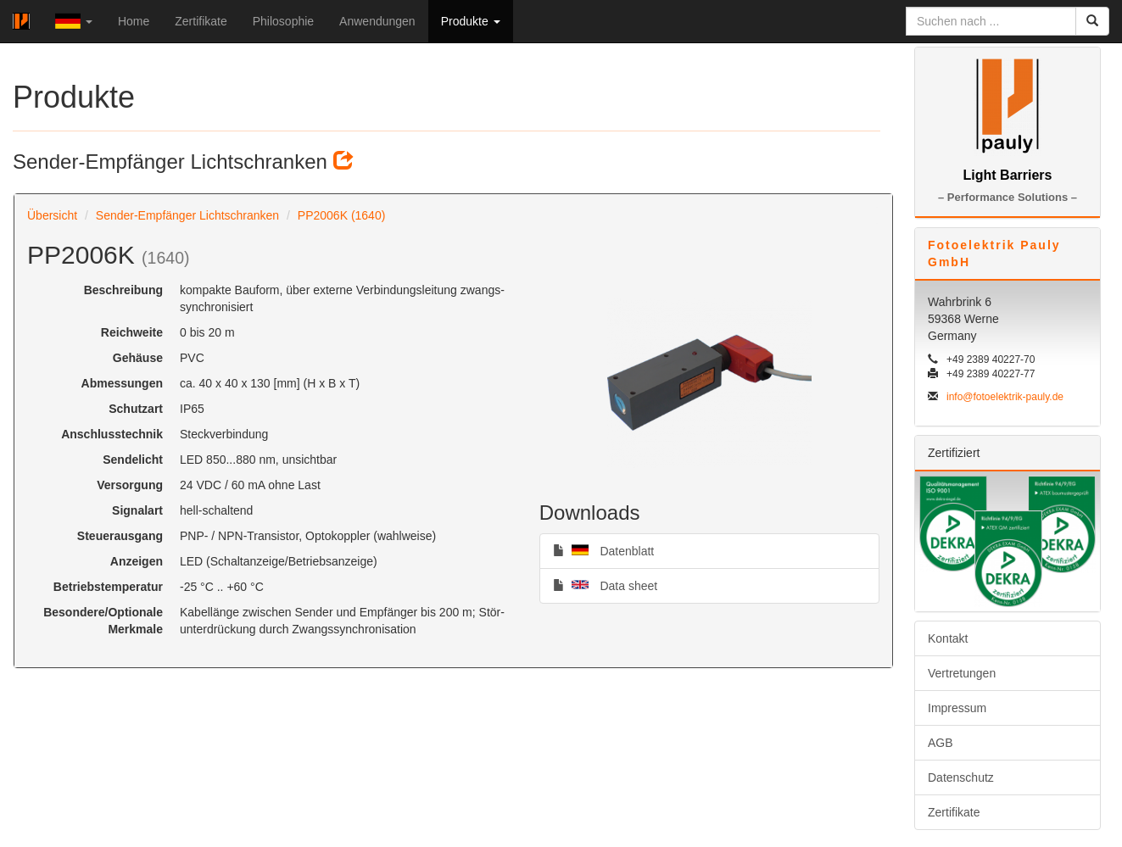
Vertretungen (962, 673)
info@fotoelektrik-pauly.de (1004, 397)
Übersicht (52, 215)
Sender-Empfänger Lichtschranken (187, 215)
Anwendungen (377, 21)
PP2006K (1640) (342, 215)
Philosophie (283, 21)
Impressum (957, 708)
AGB (940, 742)
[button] (73, 21)
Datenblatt (604, 550)
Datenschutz (961, 777)
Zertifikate (200, 21)
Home (133, 21)
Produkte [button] (470, 21)
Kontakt (948, 638)
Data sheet (605, 585)
